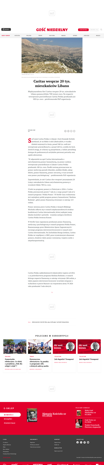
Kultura (52, 35)
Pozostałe (8, 423)
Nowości (8, 415)
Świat (40, 35)
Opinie (75, 35)
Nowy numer (6, 35)
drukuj (71, 130)
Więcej (98, 35)
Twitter (68, 130)
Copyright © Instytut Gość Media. (83, 457)
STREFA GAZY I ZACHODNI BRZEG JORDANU (59, 322)
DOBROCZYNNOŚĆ (36, 322)
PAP (49, 322)
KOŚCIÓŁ (42, 322)
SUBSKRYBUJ (83, 29)
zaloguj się (94, 29)
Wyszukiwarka (101, 29)
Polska (28, 35)
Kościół (17, 35)
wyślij (74, 130)
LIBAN (46, 322)
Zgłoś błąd (6, 457)
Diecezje (86, 35)
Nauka (64, 35)
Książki (8, 419)
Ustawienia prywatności (35, 447)
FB (65, 130)
